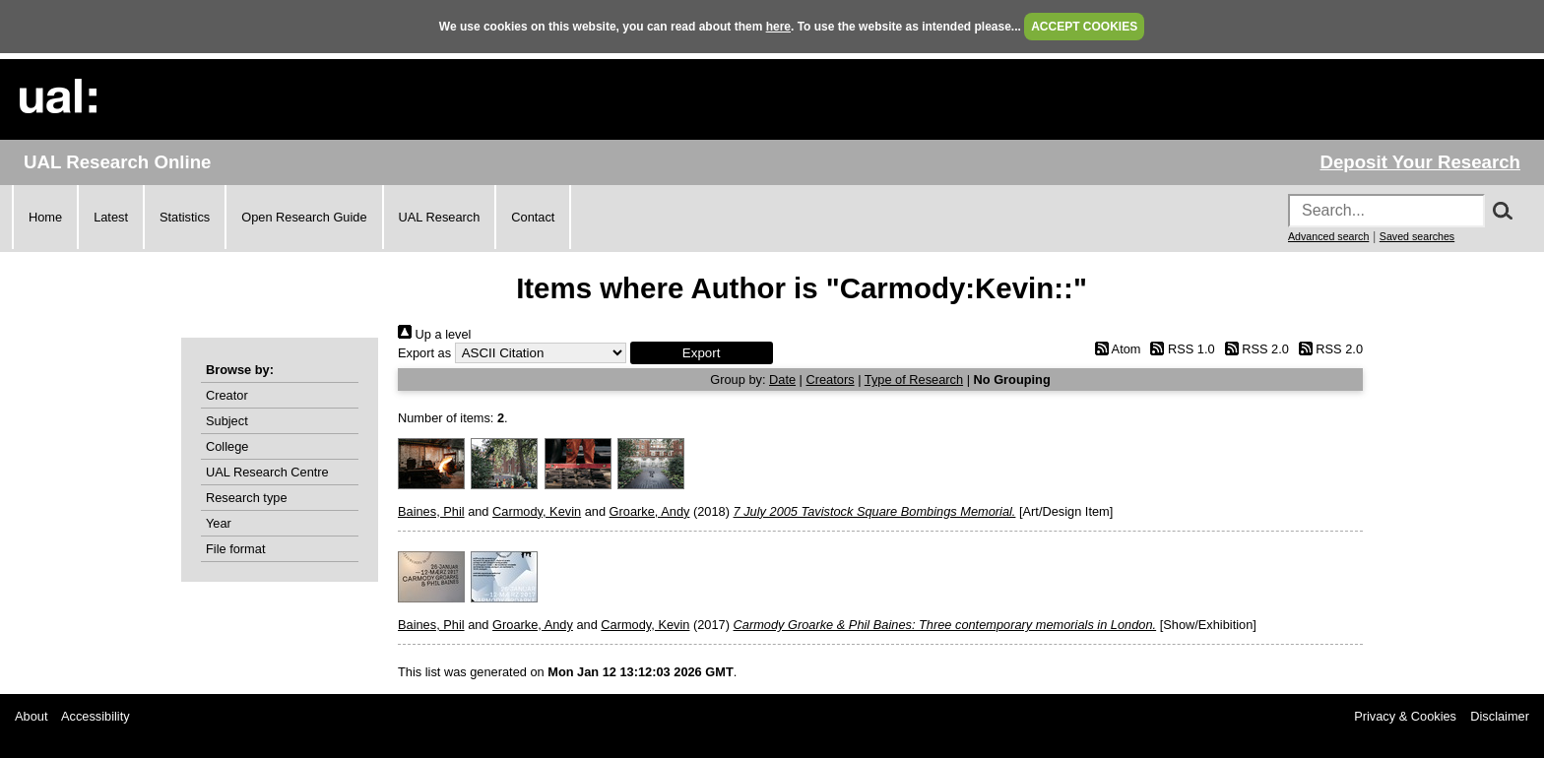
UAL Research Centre (267, 472)
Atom (1114, 349)
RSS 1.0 (1179, 349)
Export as (424, 353)
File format (235, 548)
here (778, 26)
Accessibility (95, 716)
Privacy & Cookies (1405, 716)
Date (782, 379)
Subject (227, 420)
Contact (532, 217)
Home (45, 217)
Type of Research (914, 379)
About (31, 716)
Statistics (185, 217)
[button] (701, 353)
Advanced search (1328, 236)
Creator (227, 395)
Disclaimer (1499, 716)
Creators (830, 379)
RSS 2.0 (1253, 349)
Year (218, 523)
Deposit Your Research (1419, 162)
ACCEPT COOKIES (1084, 26)
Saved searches (1417, 236)
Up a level (434, 334)
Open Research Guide (303, 217)
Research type (247, 497)
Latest (111, 217)
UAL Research (440, 217)
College (227, 446)
